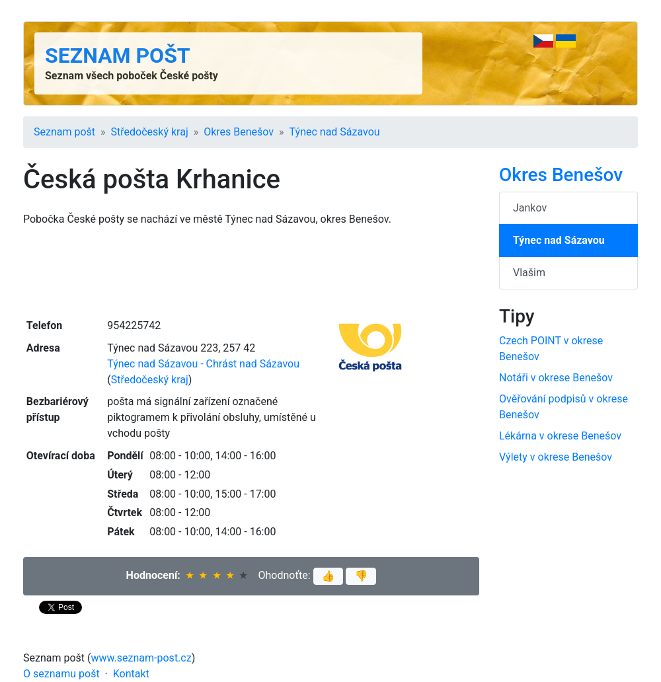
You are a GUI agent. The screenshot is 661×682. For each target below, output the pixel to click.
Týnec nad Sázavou (335, 132)
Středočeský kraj (149, 132)
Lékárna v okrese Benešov (560, 436)
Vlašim (529, 272)
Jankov (530, 208)
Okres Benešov (239, 132)
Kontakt (131, 673)
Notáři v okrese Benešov (556, 377)
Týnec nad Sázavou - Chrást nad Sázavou (203, 364)
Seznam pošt (117, 55)
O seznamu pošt (61, 673)
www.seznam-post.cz (141, 658)
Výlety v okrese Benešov (555, 457)
